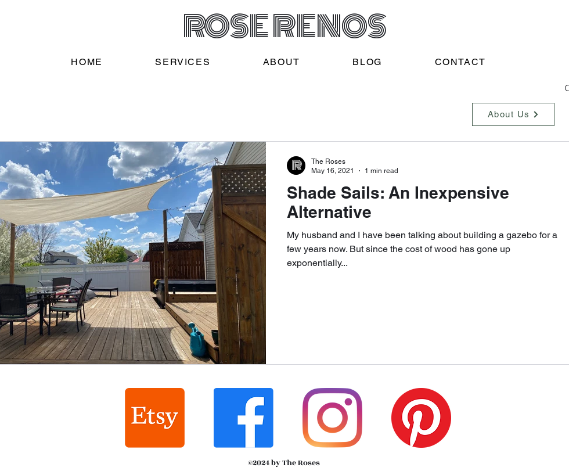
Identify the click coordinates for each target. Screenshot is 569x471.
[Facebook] (243, 418)
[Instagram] (332, 418)
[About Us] (513, 114)
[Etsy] (155, 418)
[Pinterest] (421, 418)
